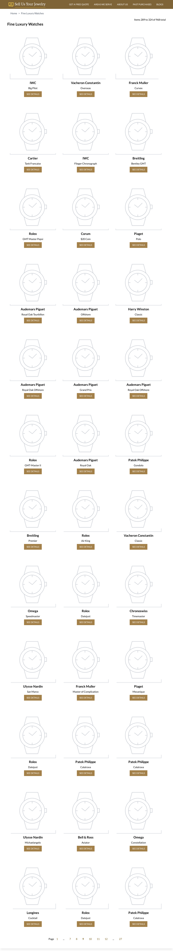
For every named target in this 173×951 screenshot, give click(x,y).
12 (106, 938)
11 (98, 938)
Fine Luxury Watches (32, 13)
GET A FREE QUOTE (79, 4)
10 (90, 938)
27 (120, 938)
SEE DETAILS (33, 94)
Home (13, 13)
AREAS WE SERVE (103, 4)
